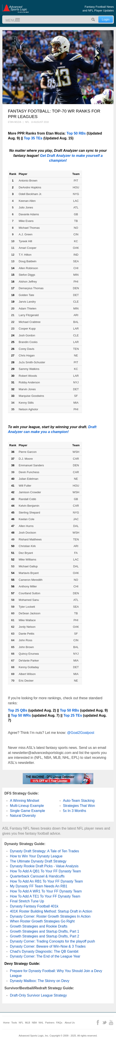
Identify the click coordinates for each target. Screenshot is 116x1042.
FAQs (59, 1022)
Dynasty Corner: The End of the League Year (45, 956)
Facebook (98, 1022)
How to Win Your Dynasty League (36, 856)
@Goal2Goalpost (80, 733)
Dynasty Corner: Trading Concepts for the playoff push (52, 941)
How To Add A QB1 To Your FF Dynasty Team (45, 871)
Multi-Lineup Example (27, 806)
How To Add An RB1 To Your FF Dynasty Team (46, 881)
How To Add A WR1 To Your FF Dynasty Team (46, 891)
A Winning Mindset (24, 800)
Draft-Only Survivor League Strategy (38, 995)
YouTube (111, 1022)
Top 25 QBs (17, 710)
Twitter (104, 1022)
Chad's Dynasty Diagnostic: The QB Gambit (44, 951)
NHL (41, 1022)
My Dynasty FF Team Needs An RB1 (38, 886)
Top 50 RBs (76, 133)
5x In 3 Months (74, 811)
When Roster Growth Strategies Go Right (42, 921)
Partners (49, 1022)
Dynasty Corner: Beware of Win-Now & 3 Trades (48, 946)
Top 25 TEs (73, 715)
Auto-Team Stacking (79, 800)
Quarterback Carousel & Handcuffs (37, 876)
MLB (27, 1022)
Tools (14, 1022)
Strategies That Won (79, 806)
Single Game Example (27, 811)
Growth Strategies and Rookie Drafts (38, 926)
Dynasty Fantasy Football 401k (34, 906)
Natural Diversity (23, 815)
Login (105, 19)
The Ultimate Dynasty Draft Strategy (38, 861)
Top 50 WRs (21, 715)
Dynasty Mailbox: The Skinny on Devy (39, 981)
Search (93, 19)
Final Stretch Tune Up (27, 901)
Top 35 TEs (33, 138)
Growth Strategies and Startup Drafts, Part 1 (44, 931)
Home (6, 1022)
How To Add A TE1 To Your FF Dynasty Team (45, 896)
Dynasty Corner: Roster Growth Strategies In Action (50, 916)
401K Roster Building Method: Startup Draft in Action (51, 911)
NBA (34, 1022)
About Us (70, 1022)
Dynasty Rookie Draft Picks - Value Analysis (44, 866)
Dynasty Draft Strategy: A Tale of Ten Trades (44, 851)
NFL (21, 1022)
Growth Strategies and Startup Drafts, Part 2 (44, 936)
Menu (15, 20)
